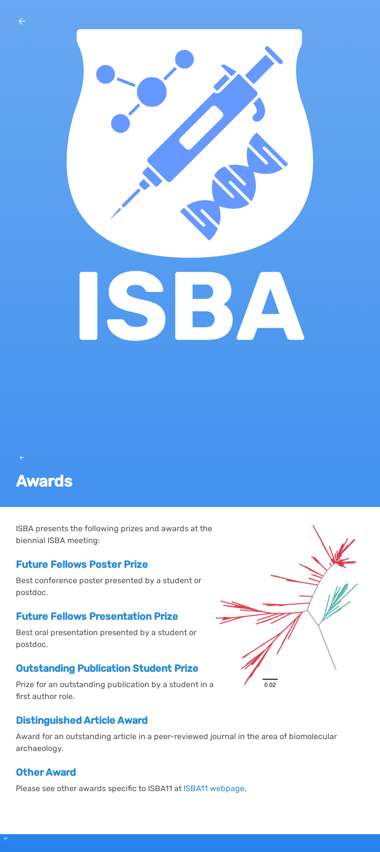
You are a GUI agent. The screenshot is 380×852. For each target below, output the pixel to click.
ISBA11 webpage (214, 788)
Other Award (46, 772)
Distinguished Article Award (81, 720)
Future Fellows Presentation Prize (97, 616)
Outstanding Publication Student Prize (107, 668)
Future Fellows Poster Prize (82, 564)
